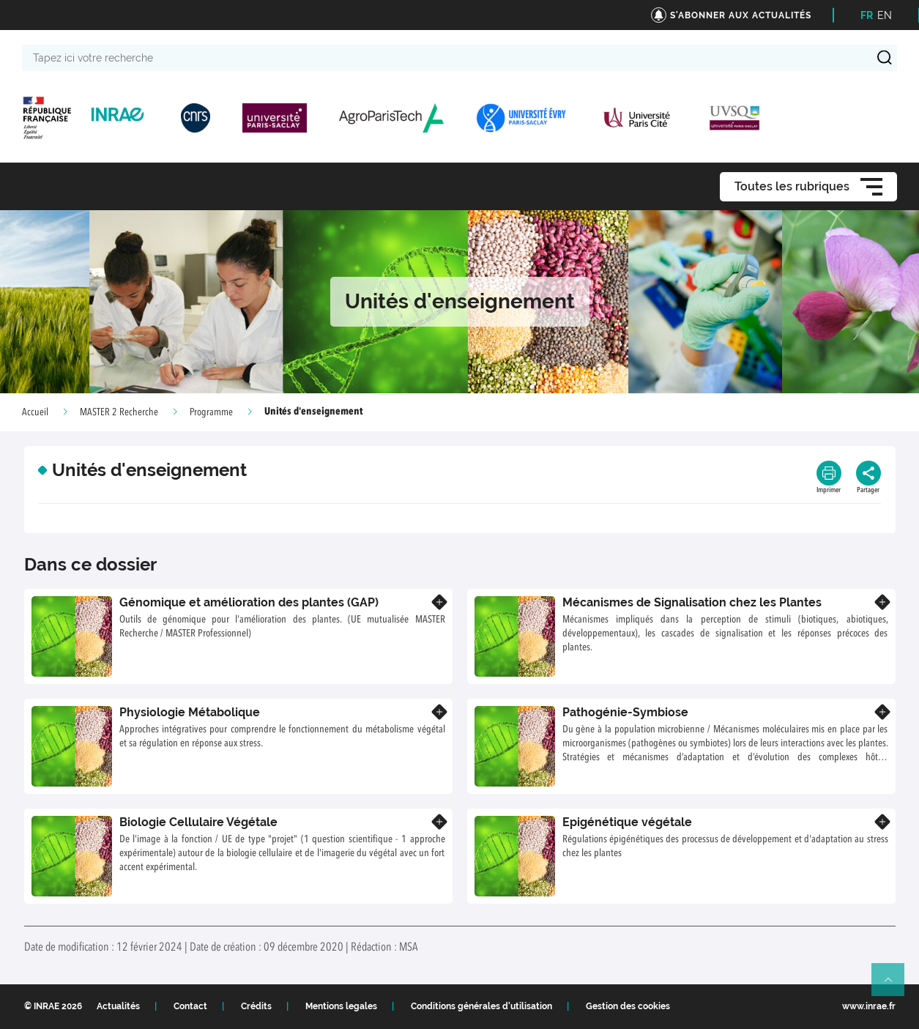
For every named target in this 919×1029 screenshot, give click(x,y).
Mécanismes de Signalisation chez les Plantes (692, 602)
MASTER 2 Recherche (119, 412)
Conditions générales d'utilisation (481, 1006)
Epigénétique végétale (627, 822)
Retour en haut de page (894, 986)
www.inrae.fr (869, 1006)
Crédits (256, 1006)
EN (884, 15)
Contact (190, 1006)
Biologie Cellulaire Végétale (198, 822)
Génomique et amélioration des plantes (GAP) (249, 602)
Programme (211, 412)
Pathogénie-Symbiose (625, 712)
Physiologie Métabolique (189, 712)
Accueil (35, 412)
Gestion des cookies (628, 1006)
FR (866, 15)
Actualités (118, 1006)
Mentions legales (341, 1006)
